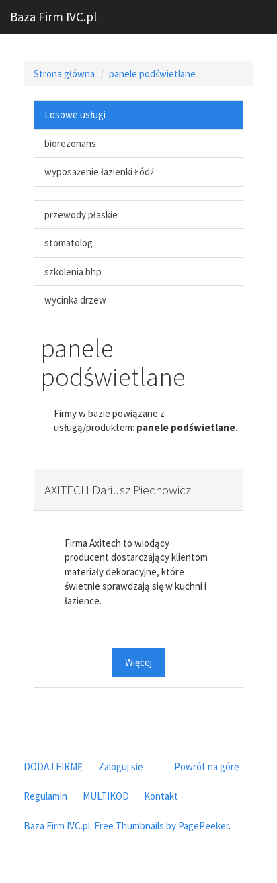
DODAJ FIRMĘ (53, 766)
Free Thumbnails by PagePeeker (161, 825)
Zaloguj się (120, 766)
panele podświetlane (152, 73)
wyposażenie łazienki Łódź (99, 171)
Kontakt (161, 796)
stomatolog (68, 242)
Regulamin (45, 796)
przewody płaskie (81, 214)
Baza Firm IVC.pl (53, 17)
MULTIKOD (106, 796)
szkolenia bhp (73, 271)
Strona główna (64, 73)
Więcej (138, 662)
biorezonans (70, 143)
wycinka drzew (75, 299)
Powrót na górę (206, 766)
